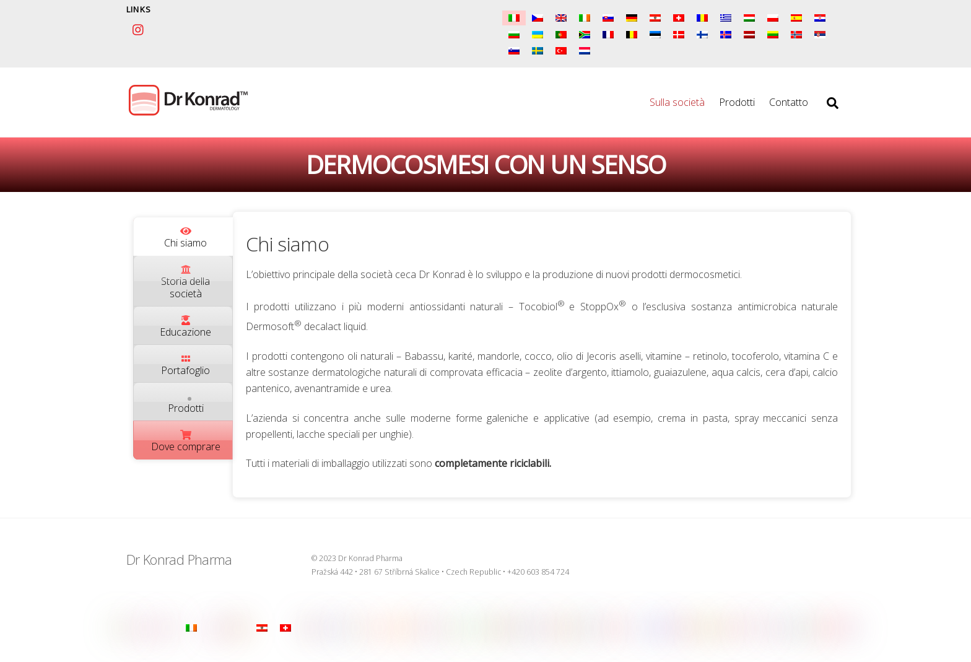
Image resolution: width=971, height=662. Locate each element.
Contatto (788, 103)
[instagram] (138, 27)
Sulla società (677, 103)
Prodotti (737, 103)
